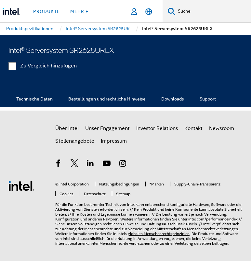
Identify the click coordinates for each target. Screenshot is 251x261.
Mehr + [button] (79, 11)
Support (208, 99)
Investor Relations (157, 128)
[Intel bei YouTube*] (106, 164)
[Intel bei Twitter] (74, 164)
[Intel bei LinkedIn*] (90, 164)
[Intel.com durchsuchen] (213, 11)
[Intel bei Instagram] (122, 164)
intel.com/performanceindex (213, 219)
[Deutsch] (149, 11)
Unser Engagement (107, 128)
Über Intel (67, 128)
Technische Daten (34, 99)
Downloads (172, 99)
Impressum (114, 141)
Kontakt (193, 128)
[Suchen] (171, 11)
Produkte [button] (46, 11)
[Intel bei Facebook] (58, 164)
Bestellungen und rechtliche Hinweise (107, 99)
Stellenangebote (74, 141)
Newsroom (221, 128)
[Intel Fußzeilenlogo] (21, 185)
